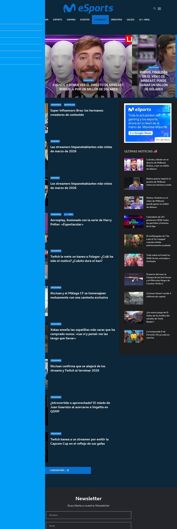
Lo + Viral (144, 19)
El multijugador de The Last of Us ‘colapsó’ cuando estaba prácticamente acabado (158, 241)
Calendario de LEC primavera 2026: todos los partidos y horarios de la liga (157, 221)
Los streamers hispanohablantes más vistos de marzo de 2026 (81, 185)
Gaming (71, 19)
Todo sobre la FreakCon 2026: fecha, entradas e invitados (158, 258)
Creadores (100, 19)
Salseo (130, 19)
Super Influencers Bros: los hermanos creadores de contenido (76, 112)
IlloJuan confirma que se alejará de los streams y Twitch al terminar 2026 (77, 368)
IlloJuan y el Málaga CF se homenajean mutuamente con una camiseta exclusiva (79, 296)
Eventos (85, 19)
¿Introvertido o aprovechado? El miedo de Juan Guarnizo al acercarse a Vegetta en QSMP (80, 407)
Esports (57, 19)
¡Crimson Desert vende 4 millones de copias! (158, 295)
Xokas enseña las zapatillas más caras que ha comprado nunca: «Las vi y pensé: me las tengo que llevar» (82, 333)
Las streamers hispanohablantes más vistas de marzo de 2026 (81, 149)
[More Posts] (59, 470)
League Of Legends (37, 19)
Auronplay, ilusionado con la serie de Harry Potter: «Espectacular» (81, 222)
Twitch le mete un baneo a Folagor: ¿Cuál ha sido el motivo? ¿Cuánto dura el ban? (81, 258)
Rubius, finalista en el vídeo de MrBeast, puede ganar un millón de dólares (154, 80)
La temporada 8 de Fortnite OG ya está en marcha (158, 334)
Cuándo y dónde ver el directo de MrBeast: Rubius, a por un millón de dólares (88, 87)
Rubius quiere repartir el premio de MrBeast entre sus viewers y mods (23, 78)
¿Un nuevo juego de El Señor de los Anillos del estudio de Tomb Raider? (158, 317)
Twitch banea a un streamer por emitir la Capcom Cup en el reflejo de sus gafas (79, 441)
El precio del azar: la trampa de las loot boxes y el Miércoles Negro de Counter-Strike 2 (158, 279)
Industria (116, 19)
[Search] (154, 8)
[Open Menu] (159, 8)
